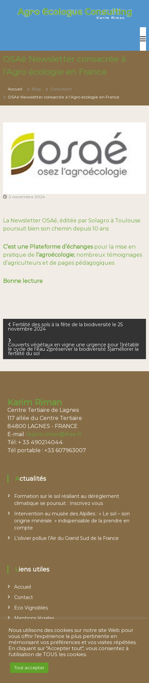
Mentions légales (34, 618)
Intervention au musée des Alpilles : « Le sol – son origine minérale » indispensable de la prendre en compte (72, 521)
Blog (36, 88)
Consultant (61, 88)
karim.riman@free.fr (55, 434)
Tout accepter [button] (29, 667)
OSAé (49, 220)
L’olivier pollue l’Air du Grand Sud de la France (66, 538)
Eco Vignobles (31, 608)
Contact (23, 597)
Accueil (22, 587)
